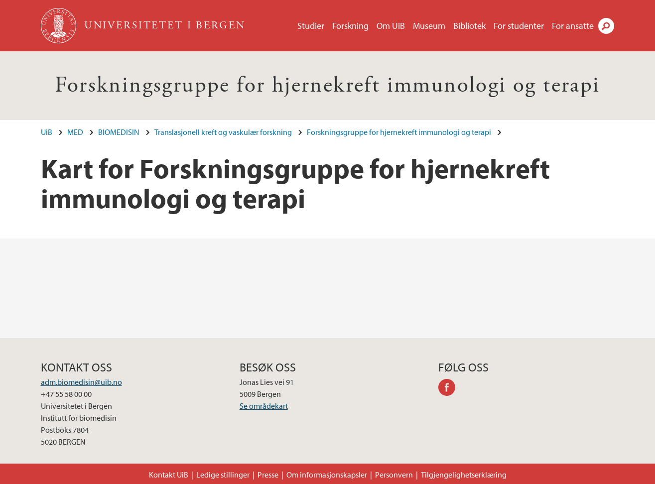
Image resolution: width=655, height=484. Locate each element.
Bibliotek (469, 25)
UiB (46, 132)
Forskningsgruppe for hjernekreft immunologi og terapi (327, 85)
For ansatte (573, 25)
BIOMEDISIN (118, 132)
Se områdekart (264, 406)
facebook (450, 389)
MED (75, 132)
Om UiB (391, 25)
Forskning (350, 25)
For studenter (519, 25)
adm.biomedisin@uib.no (81, 382)
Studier (310, 25)
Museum (429, 25)
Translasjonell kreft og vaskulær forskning (223, 132)
